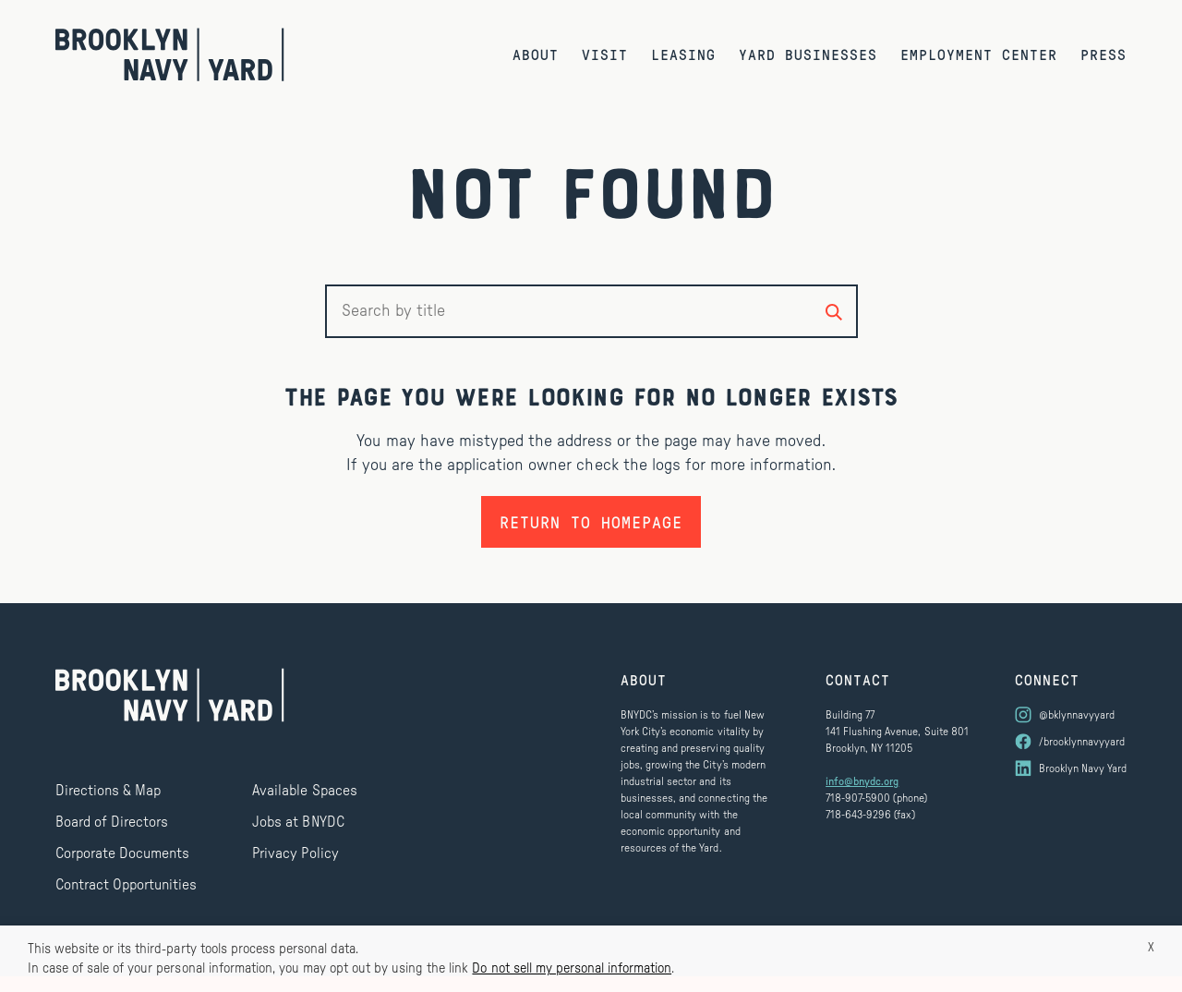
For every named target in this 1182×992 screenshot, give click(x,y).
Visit (605, 54)
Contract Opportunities (126, 884)
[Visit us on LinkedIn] (1071, 768)
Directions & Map (108, 790)
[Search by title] (834, 311)
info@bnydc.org (862, 781)
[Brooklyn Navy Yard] (169, 54)
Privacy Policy (295, 853)
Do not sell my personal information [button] (571, 968)
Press (1103, 54)
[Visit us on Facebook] (1071, 741)
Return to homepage (591, 522)
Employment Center (978, 54)
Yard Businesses (808, 54)
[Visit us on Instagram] (1071, 715)
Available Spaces (304, 790)
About (536, 54)
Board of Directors (111, 822)
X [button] (1151, 947)
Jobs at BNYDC (298, 822)
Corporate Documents (122, 853)
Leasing (683, 54)
